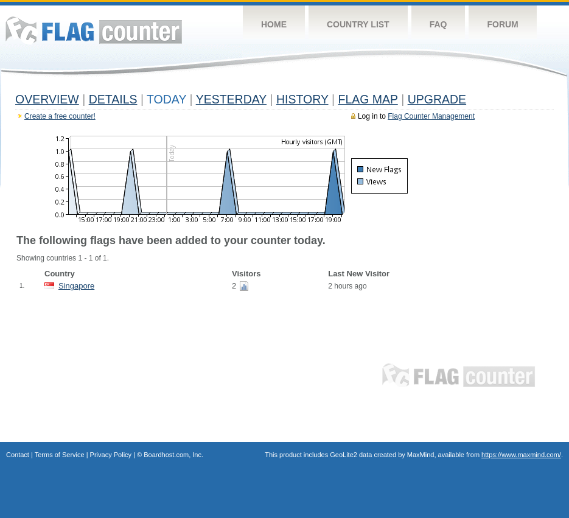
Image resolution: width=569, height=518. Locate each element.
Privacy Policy (110, 454)
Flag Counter (93, 30)
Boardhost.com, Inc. (173, 454)
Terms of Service (60, 454)
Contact (17, 454)
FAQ (438, 24)
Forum (502, 24)
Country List (358, 24)
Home (274, 24)
